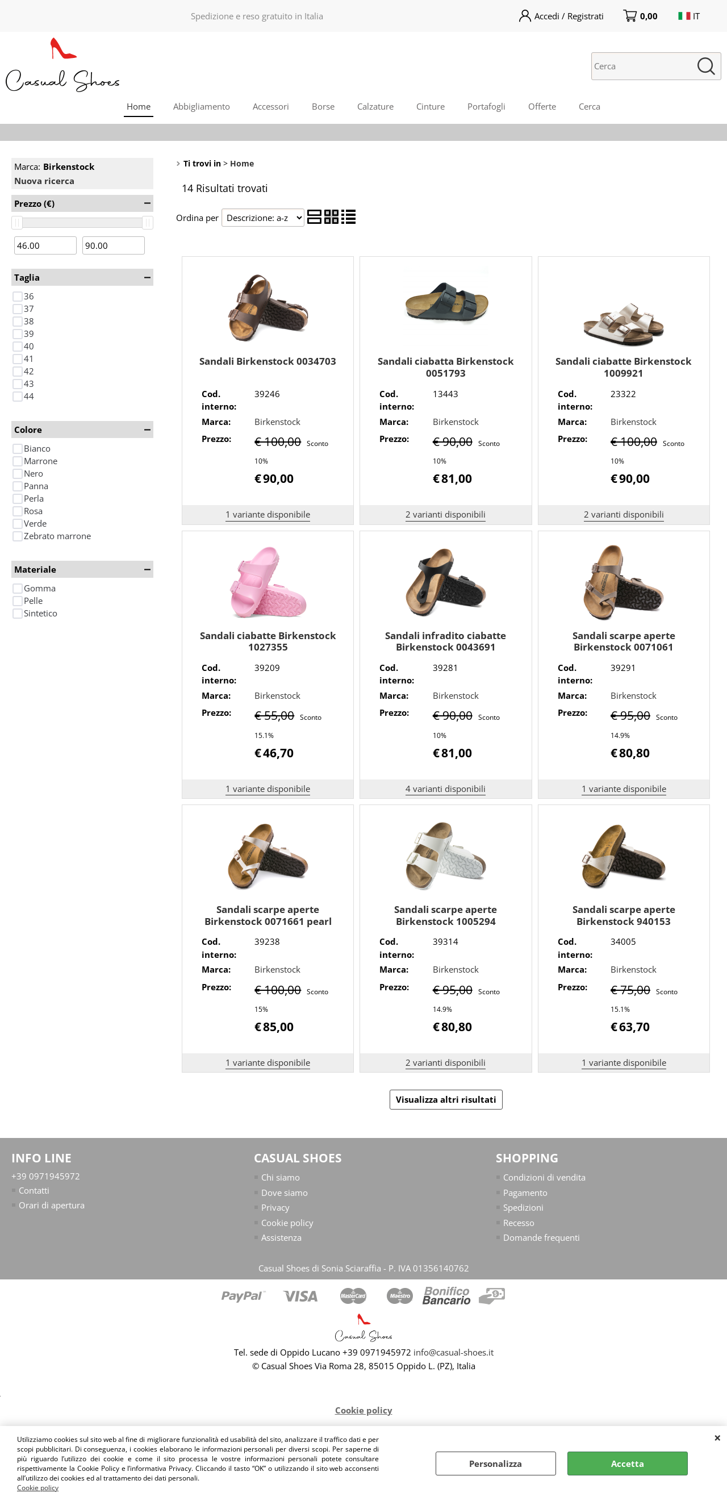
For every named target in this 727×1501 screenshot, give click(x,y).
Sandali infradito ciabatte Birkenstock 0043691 (445, 641)
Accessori (271, 106)
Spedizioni (523, 1207)
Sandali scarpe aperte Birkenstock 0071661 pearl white (268, 921)
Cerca (589, 106)
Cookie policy (38, 1487)
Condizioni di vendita (544, 1177)
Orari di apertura (52, 1205)
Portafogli (486, 106)
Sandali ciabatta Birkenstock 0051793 (446, 367)
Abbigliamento (201, 106)
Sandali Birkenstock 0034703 (267, 361)
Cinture (430, 106)
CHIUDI (717, 1437)
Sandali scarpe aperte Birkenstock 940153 (624, 915)
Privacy (275, 1207)
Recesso (518, 1222)
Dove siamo (284, 1192)
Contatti (34, 1190)
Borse (323, 106)
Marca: (54, 166)
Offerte (542, 106)
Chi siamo (280, 1177)
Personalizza (495, 1463)
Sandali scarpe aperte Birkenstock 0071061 (624, 641)
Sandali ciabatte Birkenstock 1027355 (268, 641)
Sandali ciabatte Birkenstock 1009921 (623, 367)
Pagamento (525, 1192)
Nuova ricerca (44, 180)
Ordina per (197, 217)
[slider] (17, 223)
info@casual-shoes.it (453, 1352)
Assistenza (281, 1237)
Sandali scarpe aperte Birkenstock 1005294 (445, 915)
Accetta (627, 1463)
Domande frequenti (541, 1237)
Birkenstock (277, 421)
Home (139, 106)
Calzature (375, 106)
